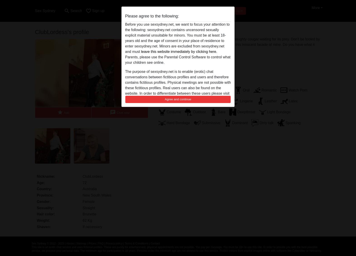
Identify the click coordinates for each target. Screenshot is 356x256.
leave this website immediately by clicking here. (179, 52)
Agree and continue (178, 99)
